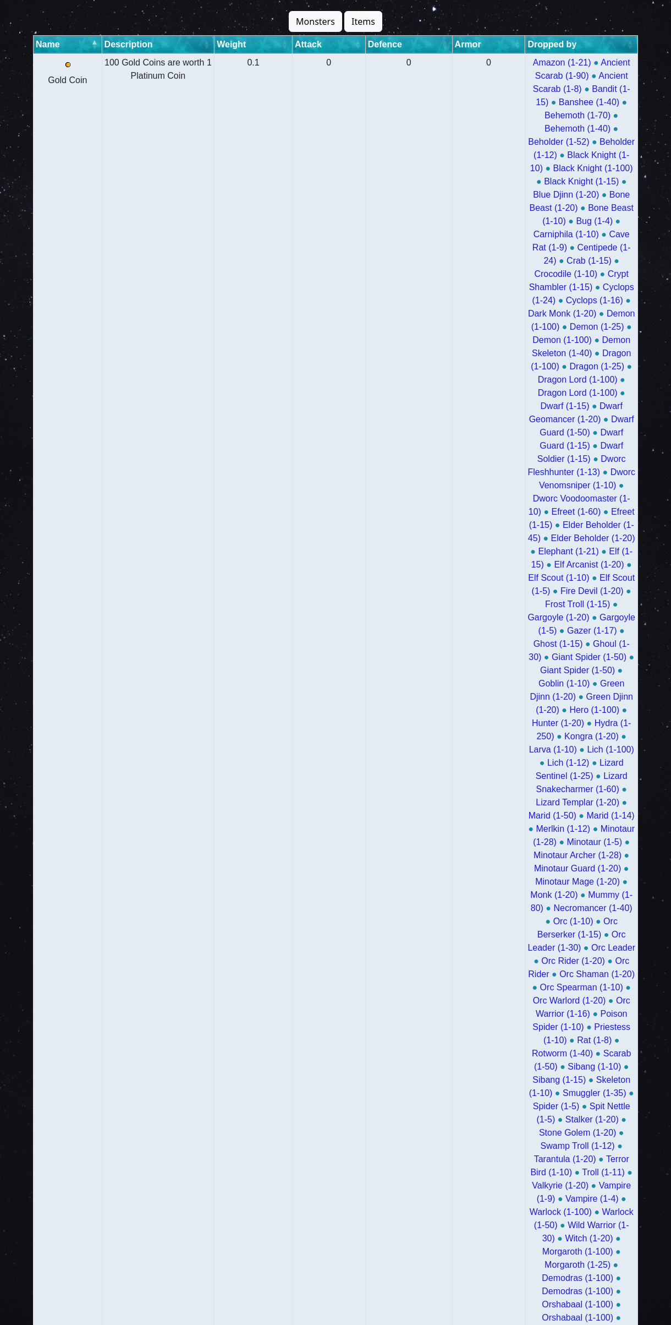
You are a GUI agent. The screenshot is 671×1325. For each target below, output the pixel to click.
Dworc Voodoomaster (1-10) (568, 234)
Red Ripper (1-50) (465, 1145)
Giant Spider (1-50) (459, 313)
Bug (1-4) (417, 128)
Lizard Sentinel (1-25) (497, 353)
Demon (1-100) (428, 168)
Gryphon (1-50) (516, 1053)
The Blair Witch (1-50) (548, 1198)
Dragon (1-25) (565, 181)
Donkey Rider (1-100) (571, 1079)
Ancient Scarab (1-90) (507, 62)
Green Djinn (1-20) (460, 326)
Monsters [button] (315, 21)
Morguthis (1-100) (587, 657)
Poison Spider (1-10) (468, 459)
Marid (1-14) (603, 366)
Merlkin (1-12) (424, 379)
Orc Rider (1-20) (466, 432)
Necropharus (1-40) (551, 776)
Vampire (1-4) (587, 525)
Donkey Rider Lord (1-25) (457, 1251)
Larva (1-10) (550, 340)
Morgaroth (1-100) (501, 551)
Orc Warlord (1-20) (537, 445)
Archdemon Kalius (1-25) (458, 630)
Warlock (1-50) (504, 538)
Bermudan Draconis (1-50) (565, 1000)
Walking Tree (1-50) (437, 1053)
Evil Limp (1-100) (576, 1119)
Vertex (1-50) (561, 987)
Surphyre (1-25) (505, 643)
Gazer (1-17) (419, 300)
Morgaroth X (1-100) (502, 1278)
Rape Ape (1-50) (467, 921)
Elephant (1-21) (500, 260)
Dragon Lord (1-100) (497, 194)
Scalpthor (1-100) (578, 974)
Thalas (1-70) (606, 683)
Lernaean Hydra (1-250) (444, 1132)
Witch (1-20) (432, 551)
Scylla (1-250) (519, 881)
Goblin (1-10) (533, 313)
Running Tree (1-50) (440, 1264)
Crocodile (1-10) (516, 141)
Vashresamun (475, 762)
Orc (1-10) (417, 419)
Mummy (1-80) (506, 406)
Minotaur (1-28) (491, 379)
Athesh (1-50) (516, 657)
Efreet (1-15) (482, 247)
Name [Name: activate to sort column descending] (48, 44)
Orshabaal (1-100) (596, 564)
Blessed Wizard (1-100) (441, 1027)
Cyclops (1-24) (448, 155)
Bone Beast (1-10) (589, 115)
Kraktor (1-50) (600, 934)
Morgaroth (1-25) (580, 551)
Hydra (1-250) (424, 340)
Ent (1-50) (430, 1040)
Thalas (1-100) (474, 683)
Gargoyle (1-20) (518, 287)
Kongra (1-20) (489, 340)
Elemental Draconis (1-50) (565, 1013)
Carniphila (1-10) (479, 128)
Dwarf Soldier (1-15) (467, 221)
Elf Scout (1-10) (461, 274)
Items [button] (363, 21)
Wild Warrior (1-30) (580, 538)
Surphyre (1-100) (431, 643)
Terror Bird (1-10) (557, 511)
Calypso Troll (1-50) (551, 802)
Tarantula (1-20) (482, 511)
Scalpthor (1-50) (428, 987)
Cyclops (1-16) (516, 155)
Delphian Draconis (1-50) (454, 1013)
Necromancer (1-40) (584, 406)
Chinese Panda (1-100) (572, 1066)
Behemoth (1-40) (427, 89)
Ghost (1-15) (478, 300)
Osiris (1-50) (517, 604)
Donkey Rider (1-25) (439, 1093)
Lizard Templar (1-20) (469, 366)
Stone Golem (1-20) (553, 498)
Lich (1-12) (424, 353)
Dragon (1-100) (497, 181)
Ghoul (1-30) (538, 300)
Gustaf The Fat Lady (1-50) (571, 961)
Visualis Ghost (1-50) (500, 1185)
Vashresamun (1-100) (584, 736)
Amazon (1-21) (426, 62)
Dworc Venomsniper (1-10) (450, 234)
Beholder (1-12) (572, 89)
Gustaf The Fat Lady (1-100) (452, 961)
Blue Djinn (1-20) (429, 115)
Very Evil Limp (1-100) (523, 1225)
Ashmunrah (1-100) (543, 696)
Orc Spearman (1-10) (449, 445)
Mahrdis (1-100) (485, 723)
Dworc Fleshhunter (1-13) (566, 221)
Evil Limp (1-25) (502, 1119)
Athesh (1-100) (450, 657)
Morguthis (416, 683)
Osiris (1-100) (455, 604)
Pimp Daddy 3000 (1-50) (566, 947)
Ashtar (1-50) (485, 868)
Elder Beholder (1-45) (558, 247)
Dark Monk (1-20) (589, 155)
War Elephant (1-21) (547, 1291)
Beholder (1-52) (500, 89)
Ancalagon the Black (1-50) (514, 908)
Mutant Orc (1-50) (531, 1027)
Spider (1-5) (585, 485)
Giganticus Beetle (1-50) (537, 1264)
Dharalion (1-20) (583, 604)
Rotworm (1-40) (425, 472)
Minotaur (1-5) (559, 379)
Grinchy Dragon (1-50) (545, 1172)
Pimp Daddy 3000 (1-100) (457, 947)
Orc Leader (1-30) (573, 419)
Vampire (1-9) (524, 525)
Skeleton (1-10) (448, 485)
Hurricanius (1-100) (539, 1132)
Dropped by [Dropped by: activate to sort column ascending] (418, 44)
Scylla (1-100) (454, 881)
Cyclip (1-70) (434, 1079)
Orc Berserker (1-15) (487, 419)
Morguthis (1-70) (511, 670)
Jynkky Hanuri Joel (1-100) (561, 921)
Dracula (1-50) (469, 1212)
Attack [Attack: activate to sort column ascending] (277, 44)
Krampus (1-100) (517, 842)
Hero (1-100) (532, 326)
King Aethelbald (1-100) (553, 1212)
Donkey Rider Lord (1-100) (579, 1238)
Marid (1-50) (545, 366)
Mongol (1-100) (439, 974)
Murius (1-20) (552, 591)
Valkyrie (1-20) (459, 525)
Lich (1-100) (608, 340)
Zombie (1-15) (469, 1291)
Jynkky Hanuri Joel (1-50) (443, 934)
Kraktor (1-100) (533, 934)
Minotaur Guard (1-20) (504, 392)
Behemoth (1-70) (586, 75)
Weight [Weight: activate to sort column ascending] (235, 44)
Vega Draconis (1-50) (592, 1185)
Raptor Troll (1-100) (595, 828)
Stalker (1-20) (478, 498)
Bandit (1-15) (446, 75)
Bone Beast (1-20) (507, 115)
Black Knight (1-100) (498, 102)
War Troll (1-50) (474, 815)
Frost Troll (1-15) (445, 287)
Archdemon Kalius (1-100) (581, 617)
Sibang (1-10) (557, 472)
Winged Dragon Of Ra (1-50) (508, 894)
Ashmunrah (421, 723)
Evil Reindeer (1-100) (483, 1159)
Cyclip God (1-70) (544, 1145)
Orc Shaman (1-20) (594, 432)
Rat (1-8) (609, 459)
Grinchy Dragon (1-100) (445, 1172)
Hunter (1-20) (594, 326)
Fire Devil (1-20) (600, 274)
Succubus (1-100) (511, 855)
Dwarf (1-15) (572, 194)
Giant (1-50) (483, 1040)
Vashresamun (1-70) (530, 749)
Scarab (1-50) (493, 472)
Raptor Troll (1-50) (438, 842)
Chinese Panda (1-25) (474, 1066)
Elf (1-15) (558, 260)
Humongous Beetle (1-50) (568, 1040)
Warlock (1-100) (435, 538)
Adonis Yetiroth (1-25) (508, 789)
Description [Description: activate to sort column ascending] (103, 44)
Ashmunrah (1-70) (487, 710)
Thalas (482, 696)
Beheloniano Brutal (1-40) (453, 776)
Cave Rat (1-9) (551, 128)
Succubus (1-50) (588, 855)
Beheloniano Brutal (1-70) (562, 762)
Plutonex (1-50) (473, 1000)
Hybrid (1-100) (425, 617)
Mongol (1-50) (506, 974)
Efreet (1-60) (422, 247)
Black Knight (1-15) (586, 102)
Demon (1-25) (495, 168)
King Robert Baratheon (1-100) (543, 1106)
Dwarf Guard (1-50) (519, 207)
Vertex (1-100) (498, 987)
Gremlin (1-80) (605, 1027)
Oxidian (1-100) (551, 868)
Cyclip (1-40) (494, 1079)
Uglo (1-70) (568, 643)
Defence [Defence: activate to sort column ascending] (322, 44)
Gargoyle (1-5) (587, 287)
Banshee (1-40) (512, 75)
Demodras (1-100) (433, 564)
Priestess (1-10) (550, 459)
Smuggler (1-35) (520, 485)
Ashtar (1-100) (422, 868)
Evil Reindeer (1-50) (574, 1159)
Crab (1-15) (452, 141)
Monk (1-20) (444, 406)
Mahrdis (516, 736)
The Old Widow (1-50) (473, 591)
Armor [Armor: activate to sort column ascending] (366, 44)
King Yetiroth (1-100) (555, 815)
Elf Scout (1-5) (530, 274)
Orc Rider (527, 432)
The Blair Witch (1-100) (450, 1198)
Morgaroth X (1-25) (589, 1278)
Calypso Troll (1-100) (462, 802)
